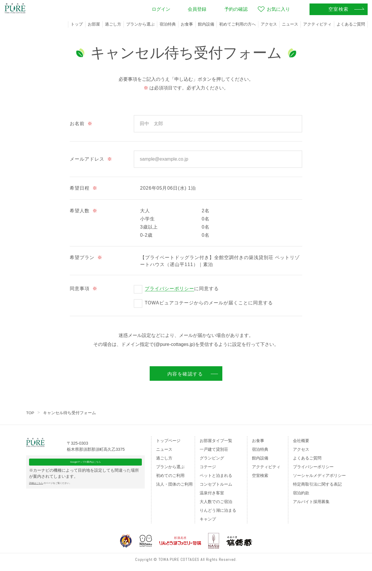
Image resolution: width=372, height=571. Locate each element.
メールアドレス (91, 159)
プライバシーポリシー (169, 288)
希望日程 (83, 188)
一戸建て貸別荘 (214, 449)
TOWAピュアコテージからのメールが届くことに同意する (209, 302)
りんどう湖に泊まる (218, 510)
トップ (77, 24)
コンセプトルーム (216, 484)
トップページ (168, 440)
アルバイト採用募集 (311, 501)
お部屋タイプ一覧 (216, 440)
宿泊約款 (301, 493)
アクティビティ (317, 24)
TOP (30, 412)
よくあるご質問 (351, 24)
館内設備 (206, 24)
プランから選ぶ (140, 24)
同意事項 (83, 288)
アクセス (269, 24)
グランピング (212, 458)
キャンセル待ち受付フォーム (69, 412)
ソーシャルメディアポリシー (319, 475)
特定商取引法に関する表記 (317, 484)
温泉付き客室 (212, 493)
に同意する (182, 288)
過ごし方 (113, 24)
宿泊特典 (168, 24)
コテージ (208, 466)
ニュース (290, 24)
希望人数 (83, 210)
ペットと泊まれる (216, 475)
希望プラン (86, 257)
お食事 (187, 24)
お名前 (81, 123)
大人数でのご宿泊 (216, 501)
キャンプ (208, 519)
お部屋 (94, 24)
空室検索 (260, 475)
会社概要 (301, 440)
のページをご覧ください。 (66, 495)
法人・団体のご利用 (174, 484)
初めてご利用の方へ (237, 24)
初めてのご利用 (170, 475)
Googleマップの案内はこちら (85, 471)
